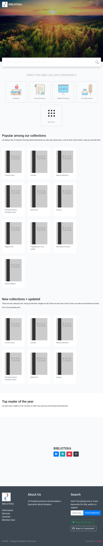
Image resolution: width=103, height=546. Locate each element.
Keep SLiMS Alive (82, 522)
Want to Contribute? (83, 528)
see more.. (51, 115)
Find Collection (92, 513)
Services (6, 513)
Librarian (6, 516)
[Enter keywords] (77, 512)
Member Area (8, 520)
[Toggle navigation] (97, 4)
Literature (16, 91)
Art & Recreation (87, 91)
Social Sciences (39, 91)
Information (7, 510)
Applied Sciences (63, 91)
